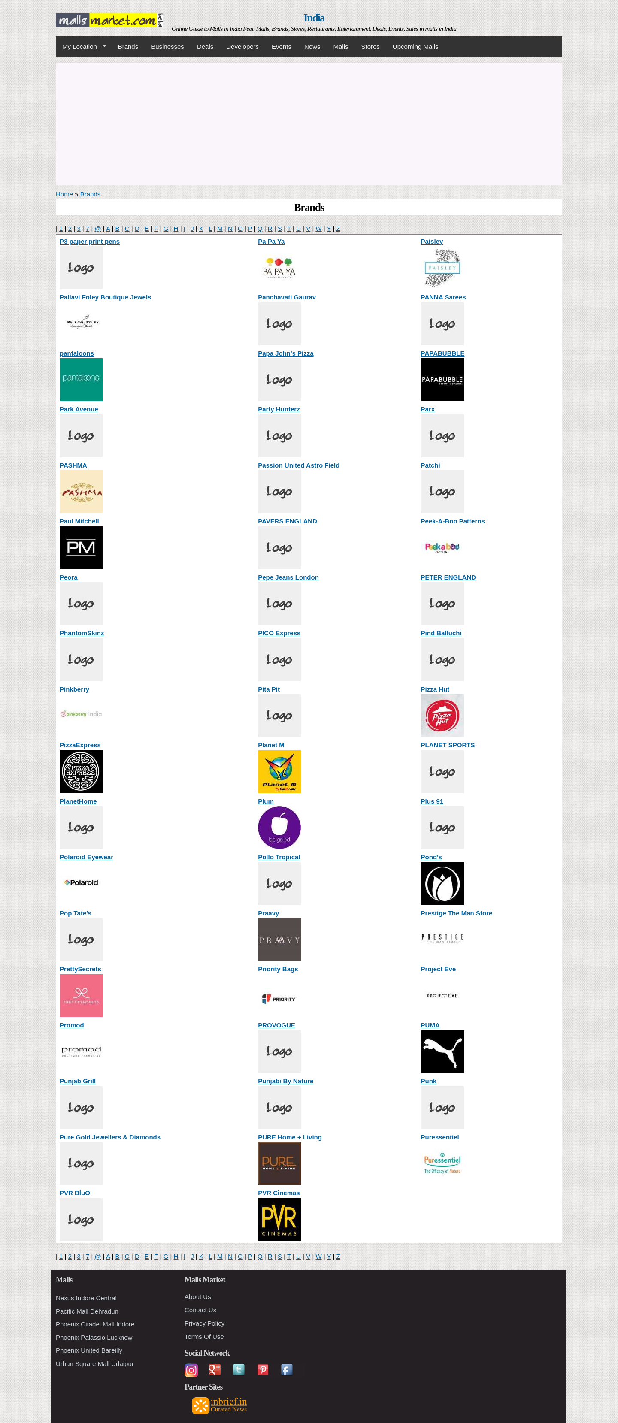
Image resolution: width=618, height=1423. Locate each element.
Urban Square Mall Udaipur (95, 1363)
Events (281, 46)
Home (64, 194)
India (314, 18)
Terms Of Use (204, 1336)
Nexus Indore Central (86, 1298)
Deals (205, 46)
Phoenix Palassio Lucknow (94, 1337)
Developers (242, 46)
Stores (370, 46)
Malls (340, 46)
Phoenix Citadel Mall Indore (95, 1324)
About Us (198, 1296)
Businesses (167, 46)
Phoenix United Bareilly (89, 1350)
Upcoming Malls (416, 46)
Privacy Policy (204, 1323)
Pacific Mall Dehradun (87, 1311)
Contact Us (200, 1310)
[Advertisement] (309, 123)
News (312, 46)
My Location (81, 47)
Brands (128, 46)
